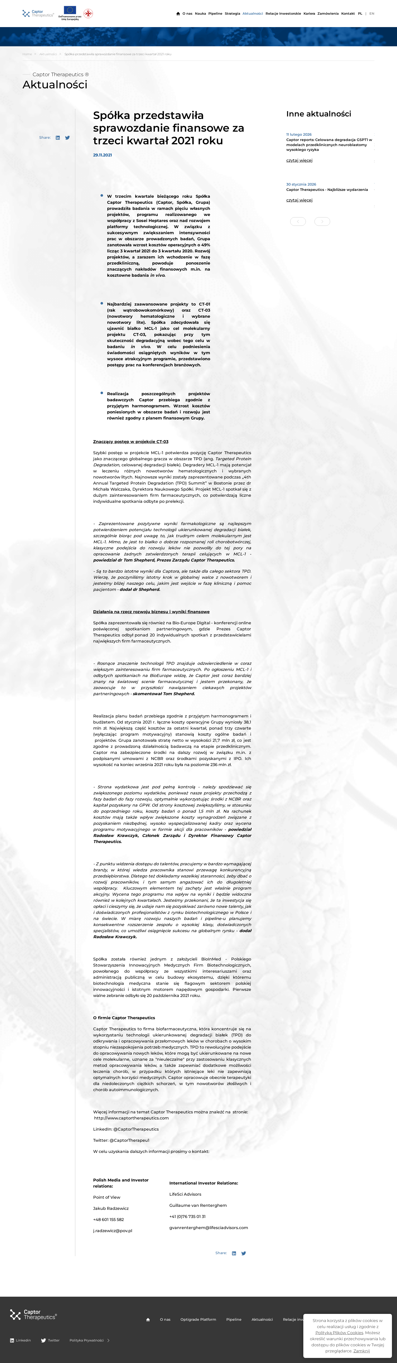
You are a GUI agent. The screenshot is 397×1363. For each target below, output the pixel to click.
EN (371, 13)
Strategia (232, 13)
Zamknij (361, 1351)
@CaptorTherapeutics (136, 1129)
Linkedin (20, 1340)
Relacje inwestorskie (302, 1319)
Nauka (200, 13)
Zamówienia (328, 13)
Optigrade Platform (198, 1319)
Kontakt (348, 13)
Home (27, 54)
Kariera (309, 13)
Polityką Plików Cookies (339, 1332)
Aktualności (253, 13)
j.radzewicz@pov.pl (112, 1230)
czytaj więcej (299, 160)
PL (360, 13)
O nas (187, 13)
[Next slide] (322, 221)
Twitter (50, 1340)
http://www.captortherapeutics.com (131, 1118)
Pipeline (215, 13)
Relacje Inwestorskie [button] (283, 13)
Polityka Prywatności (90, 1340)
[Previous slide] (298, 221)
